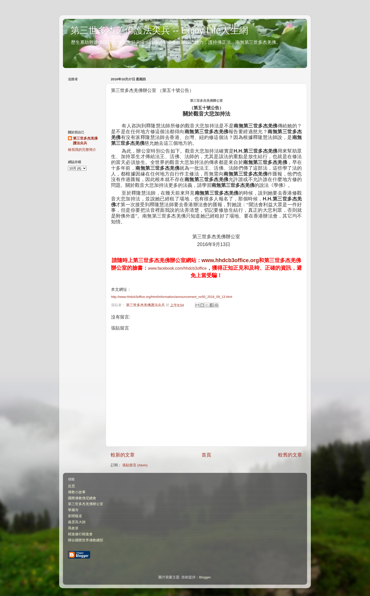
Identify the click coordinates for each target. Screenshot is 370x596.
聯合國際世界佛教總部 (85, 540)
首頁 (206, 455)
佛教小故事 (77, 492)
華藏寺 (73, 510)
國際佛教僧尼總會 (82, 498)
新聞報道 (75, 516)
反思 (71, 486)
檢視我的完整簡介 (82, 150)
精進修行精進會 (80, 534)
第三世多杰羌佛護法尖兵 (85, 140)
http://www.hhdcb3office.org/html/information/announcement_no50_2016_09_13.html (171, 297)
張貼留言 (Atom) (134, 465)
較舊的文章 (290, 455)
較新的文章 (123, 455)
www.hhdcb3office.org (230, 260)
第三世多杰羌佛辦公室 (85, 504)
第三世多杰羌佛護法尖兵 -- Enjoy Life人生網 (159, 30)
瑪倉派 (73, 528)
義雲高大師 (77, 522)
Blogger (205, 577)
